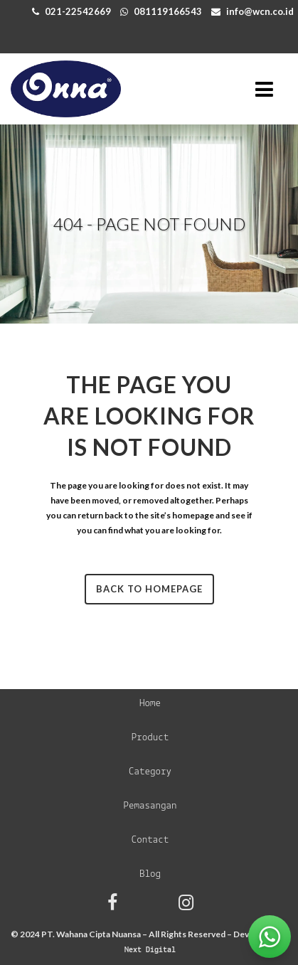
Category (150, 772)
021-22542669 (78, 11)
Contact (150, 840)
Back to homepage (149, 589)
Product (150, 737)
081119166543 (168, 11)
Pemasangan (149, 806)
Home (150, 703)
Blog (150, 874)
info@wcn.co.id (260, 11)
